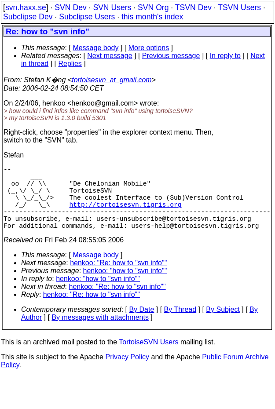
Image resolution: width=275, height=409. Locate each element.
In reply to (225, 55)
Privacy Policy (127, 372)
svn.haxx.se (25, 7)
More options (148, 47)
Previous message (171, 55)
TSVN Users (239, 7)
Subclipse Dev (27, 16)
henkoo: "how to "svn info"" (125, 286)
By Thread (180, 325)
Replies (70, 63)
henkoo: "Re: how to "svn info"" (118, 278)
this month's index (152, 16)
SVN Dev (70, 7)
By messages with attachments (100, 333)
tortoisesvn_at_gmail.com (111, 80)
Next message (109, 55)
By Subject (222, 325)
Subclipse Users (87, 16)
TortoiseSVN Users (148, 358)
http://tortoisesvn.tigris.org (126, 214)
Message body (95, 47)
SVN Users (112, 7)
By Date (141, 325)
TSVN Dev (193, 7)
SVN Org (153, 7)
